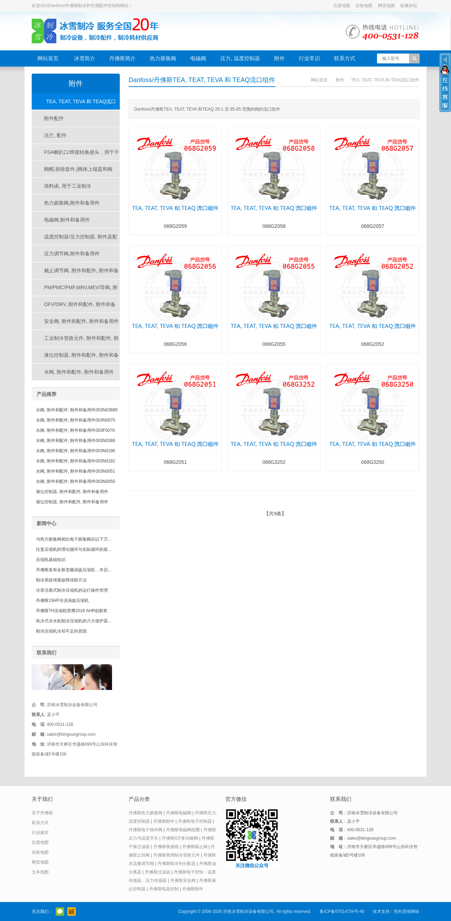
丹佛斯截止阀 (195, 846)
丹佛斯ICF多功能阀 (180, 838)
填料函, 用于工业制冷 (67, 186)
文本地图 (40, 872)
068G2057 (372, 226)
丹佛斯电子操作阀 (145, 829)
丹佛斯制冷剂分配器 (176, 863)
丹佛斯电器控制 (164, 888)
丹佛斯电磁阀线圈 (183, 829)
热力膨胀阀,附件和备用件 (72, 203)
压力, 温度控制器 (240, 58)
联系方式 (344, 58)
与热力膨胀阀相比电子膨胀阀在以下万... (73, 539)
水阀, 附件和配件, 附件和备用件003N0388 (75, 440)
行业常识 (309, 58)
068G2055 (273, 344)
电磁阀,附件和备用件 (67, 220)
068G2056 (175, 344)
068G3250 (372, 462)
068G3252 (273, 462)
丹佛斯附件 (163, 821)
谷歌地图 (364, 5)
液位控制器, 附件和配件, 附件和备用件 (75, 357)
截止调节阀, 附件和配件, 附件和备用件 (75, 273)
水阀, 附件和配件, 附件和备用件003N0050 (75, 481)
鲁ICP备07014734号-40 (342, 911)
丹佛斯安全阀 (183, 880)
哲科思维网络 (406, 911)
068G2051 (175, 462)
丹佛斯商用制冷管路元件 (176, 855)
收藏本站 (408, 5)
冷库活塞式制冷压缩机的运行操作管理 (72, 590)
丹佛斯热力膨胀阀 (145, 812)
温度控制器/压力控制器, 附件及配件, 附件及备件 (74, 239)
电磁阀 (198, 58)
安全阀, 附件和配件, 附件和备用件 (81, 321)
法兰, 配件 (55, 135)
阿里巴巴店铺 (71, 911)
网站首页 (47, 58)
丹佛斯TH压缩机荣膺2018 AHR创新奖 (71, 610)
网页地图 (386, 5)
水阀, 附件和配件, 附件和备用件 (79, 372)
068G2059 (175, 226)
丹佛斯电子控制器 (195, 821)
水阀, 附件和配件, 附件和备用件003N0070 (75, 420)
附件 (279, 58)
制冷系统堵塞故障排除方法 (61, 580)
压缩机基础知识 (51, 559)
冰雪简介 (84, 58)
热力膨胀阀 (163, 58)
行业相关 (40, 832)
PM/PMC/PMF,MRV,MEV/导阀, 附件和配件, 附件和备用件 (75, 290)
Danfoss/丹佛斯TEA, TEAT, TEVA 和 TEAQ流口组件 (202, 79)
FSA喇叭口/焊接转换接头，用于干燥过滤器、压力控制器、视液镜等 (75, 155)
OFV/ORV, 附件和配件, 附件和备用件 (74, 307)
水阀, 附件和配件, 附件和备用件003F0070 (75, 430)
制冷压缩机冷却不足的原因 (61, 631)
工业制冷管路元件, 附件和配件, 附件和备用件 (75, 341)
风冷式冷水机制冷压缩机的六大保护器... (73, 620)
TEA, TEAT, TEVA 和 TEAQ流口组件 (385, 79)
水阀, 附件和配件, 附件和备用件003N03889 (76, 409)
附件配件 (54, 118)
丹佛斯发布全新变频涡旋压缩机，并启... (73, 569)
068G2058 (273, 226)
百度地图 (341, 5)
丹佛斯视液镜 (166, 846)
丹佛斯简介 (122, 58)
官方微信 (60, 911)
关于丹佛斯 (42, 812)
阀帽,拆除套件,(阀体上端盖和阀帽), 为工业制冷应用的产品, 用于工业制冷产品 (75, 172)
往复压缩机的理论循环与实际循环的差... (73, 549)
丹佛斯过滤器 (157, 872)
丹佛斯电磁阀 (178, 812)
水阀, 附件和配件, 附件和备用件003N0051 (75, 471)
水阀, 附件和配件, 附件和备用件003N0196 (75, 450)
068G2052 (372, 344)
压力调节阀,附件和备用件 (72, 253)
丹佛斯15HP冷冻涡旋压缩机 (62, 600)
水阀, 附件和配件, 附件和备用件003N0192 (75, 461)
